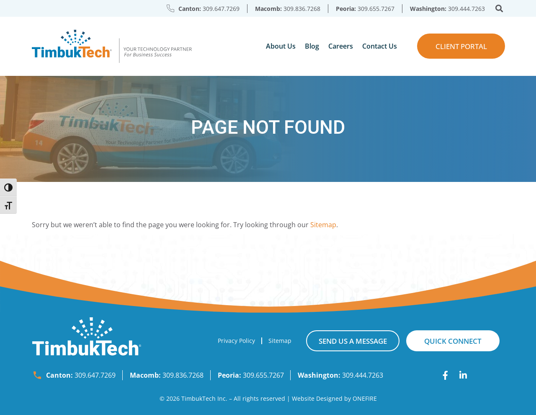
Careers (340, 46)
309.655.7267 (376, 9)
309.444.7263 (466, 9)
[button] (499, 9)
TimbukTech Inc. (204, 398)
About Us (281, 46)
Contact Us (379, 46)
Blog (312, 46)
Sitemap (323, 224)
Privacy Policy (236, 341)
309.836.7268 (301, 9)
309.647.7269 (221, 9)
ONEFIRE (365, 398)
